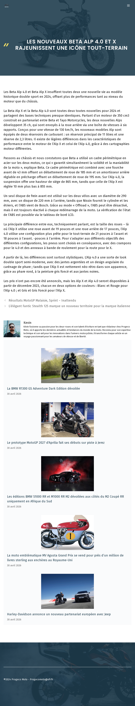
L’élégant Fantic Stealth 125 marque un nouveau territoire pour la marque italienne (69, 306)
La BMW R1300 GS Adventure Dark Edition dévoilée (43, 388)
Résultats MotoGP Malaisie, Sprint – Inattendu (42, 300)
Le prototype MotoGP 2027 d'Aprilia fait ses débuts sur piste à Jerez (56, 443)
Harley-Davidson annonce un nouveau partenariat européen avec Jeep (59, 614)
